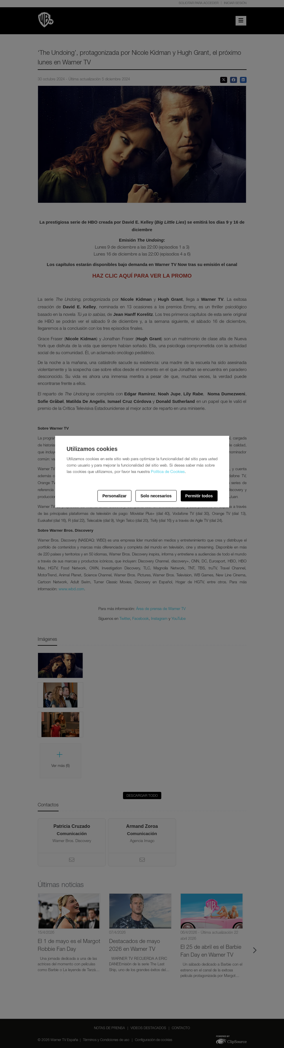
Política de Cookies (168, 472)
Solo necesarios (155, 495)
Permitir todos (199, 495)
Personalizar (114, 495)
